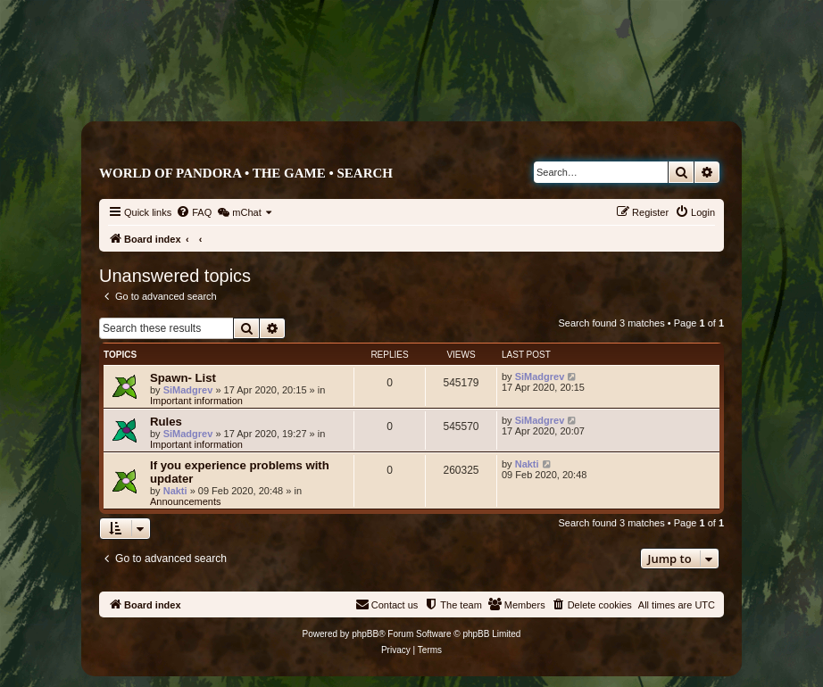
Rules (166, 421)
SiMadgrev (188, 390)
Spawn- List (183, 378)
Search (365, 173)
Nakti (175, 490)
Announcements (185, 501)
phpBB (365, 634)
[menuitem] (194, 212)
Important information (196, 400)
